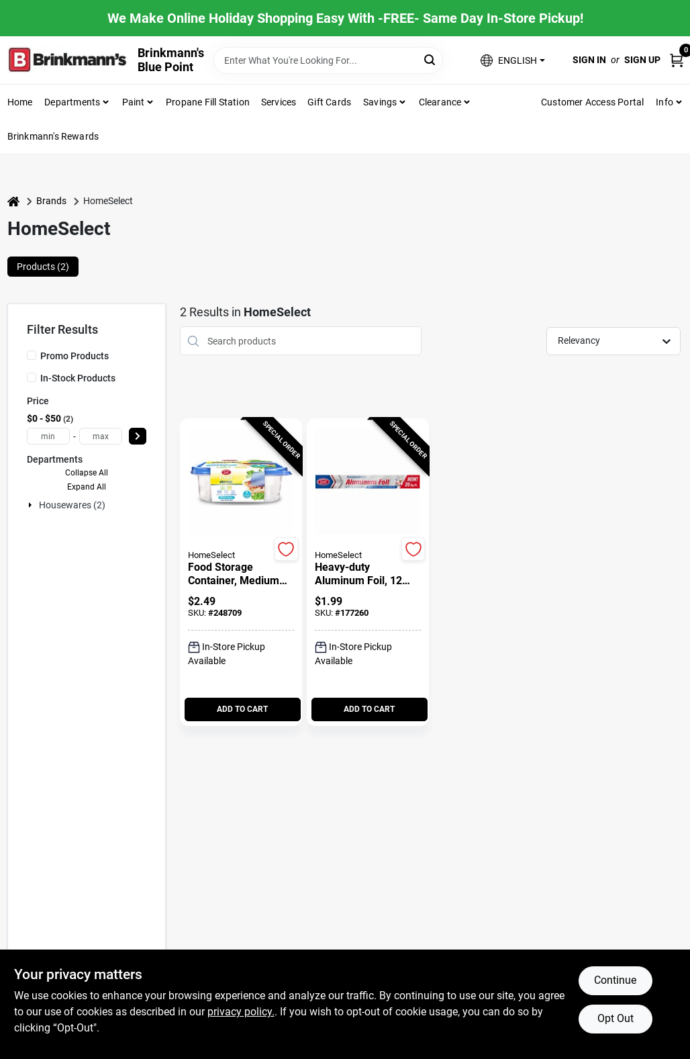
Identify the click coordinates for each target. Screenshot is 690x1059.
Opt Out (615, 1018)
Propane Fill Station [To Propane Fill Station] (208, 102)
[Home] (13, 201)
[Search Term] (328, 60)
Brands (51, 200)
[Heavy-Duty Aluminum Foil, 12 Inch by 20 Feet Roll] (368, 574)
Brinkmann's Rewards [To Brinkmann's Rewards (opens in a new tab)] (53, 136)
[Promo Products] (31, 355)
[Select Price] (137, 436)
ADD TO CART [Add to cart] (242, 709)
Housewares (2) (72, 505)
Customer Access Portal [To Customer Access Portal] (592, 102)
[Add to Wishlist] (286, 549)
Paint (133, 102)
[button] (512, 60)
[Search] (430, 59)
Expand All (86, 487)
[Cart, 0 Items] (676, 60)
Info (664, 102)
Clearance (440, 102)
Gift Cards (329, 102)
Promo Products (74, 356)
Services (279, 102)
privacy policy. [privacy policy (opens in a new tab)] (241, 1011)
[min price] (48, 436)
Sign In (589, 59)
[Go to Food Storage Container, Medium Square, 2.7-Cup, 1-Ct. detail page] (240, 483)
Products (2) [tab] (43, 266)
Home (20, 102)
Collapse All (86, 472)
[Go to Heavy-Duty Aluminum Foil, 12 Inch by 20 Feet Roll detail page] (367, 483)
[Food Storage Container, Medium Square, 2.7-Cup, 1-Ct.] (241, 574)
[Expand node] (31, 505)
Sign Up (642, 59)
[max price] (100, 436)
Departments (72, 102)
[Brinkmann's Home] (67, 60)
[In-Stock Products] (31, 377)
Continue (615, 980)
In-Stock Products (77, 378)
